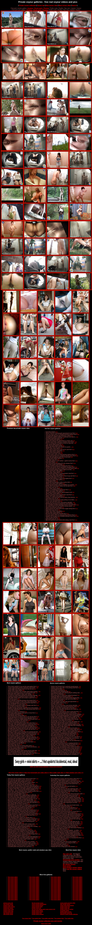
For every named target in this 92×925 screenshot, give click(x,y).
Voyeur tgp (41, 5)
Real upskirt (67, 866)
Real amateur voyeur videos (72, 867)
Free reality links (69, 918)
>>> (57, 432)
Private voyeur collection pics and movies (48, 921)
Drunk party (38, 8)
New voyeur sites (52, 5)
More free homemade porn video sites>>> (37, 772)
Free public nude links (47, 918)
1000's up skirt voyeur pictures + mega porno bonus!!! (46, 766)
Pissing (46, 8)
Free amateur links (59, 918)
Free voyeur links (26, 918)
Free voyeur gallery (13, 877)
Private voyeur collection (27, 5)
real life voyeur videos (74, 869)
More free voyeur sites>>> (16, 772)
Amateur (30, 8)
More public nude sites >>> (58, 772)
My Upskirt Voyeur (69, 864)
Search (74, 5)
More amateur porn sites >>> (74, 772)
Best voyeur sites (65, 5)
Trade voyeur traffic (46, 923)
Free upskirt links (36, 918)
